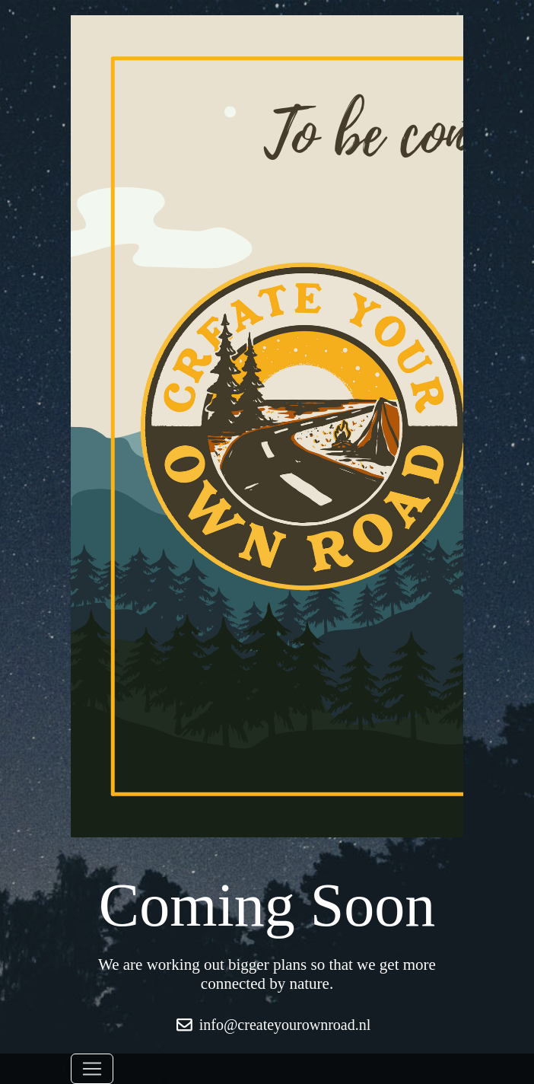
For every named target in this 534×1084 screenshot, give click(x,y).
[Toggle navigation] (92, 1069)
